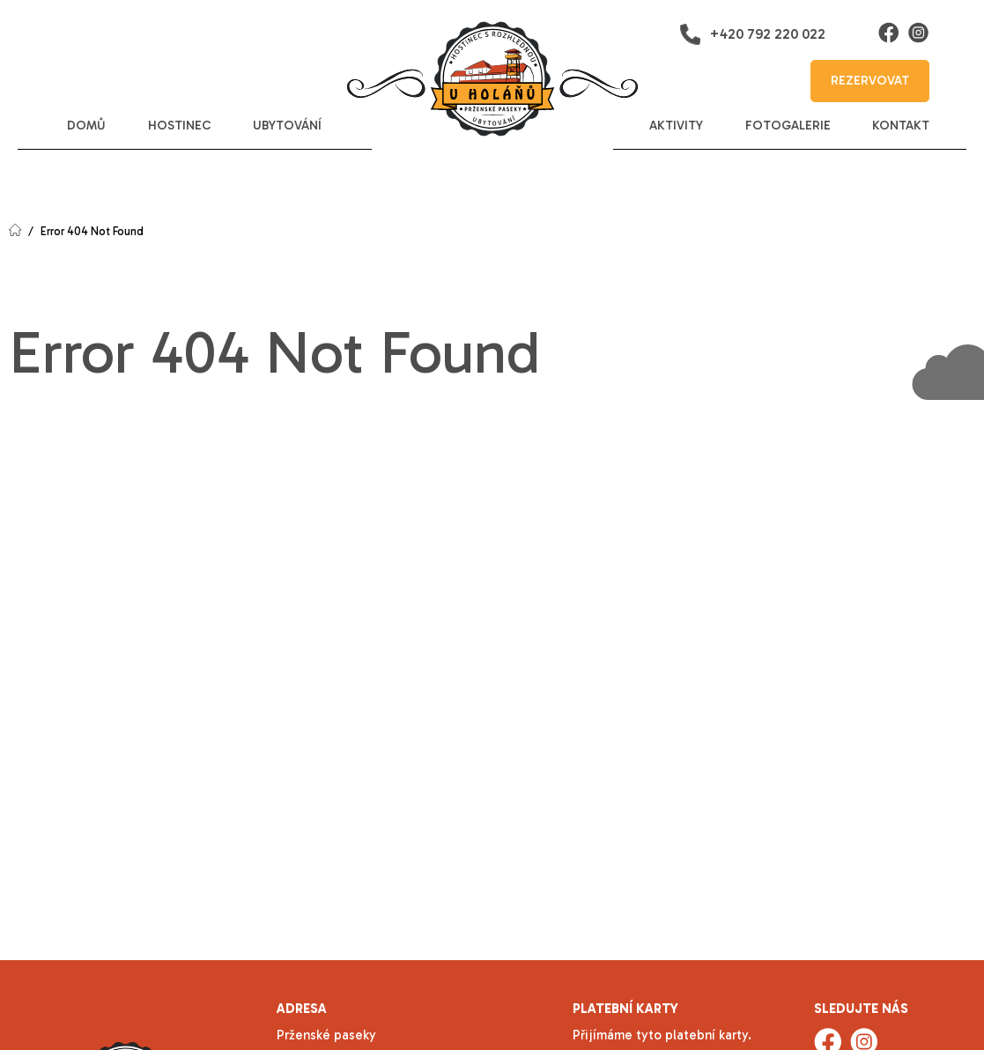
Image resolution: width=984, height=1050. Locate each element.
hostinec (179, 125)
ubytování (287, 125)
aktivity (676, 125)
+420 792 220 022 (752, 34)
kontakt (900, 125)
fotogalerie (788, 125)
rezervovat (870, 80)
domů (86, 125)
